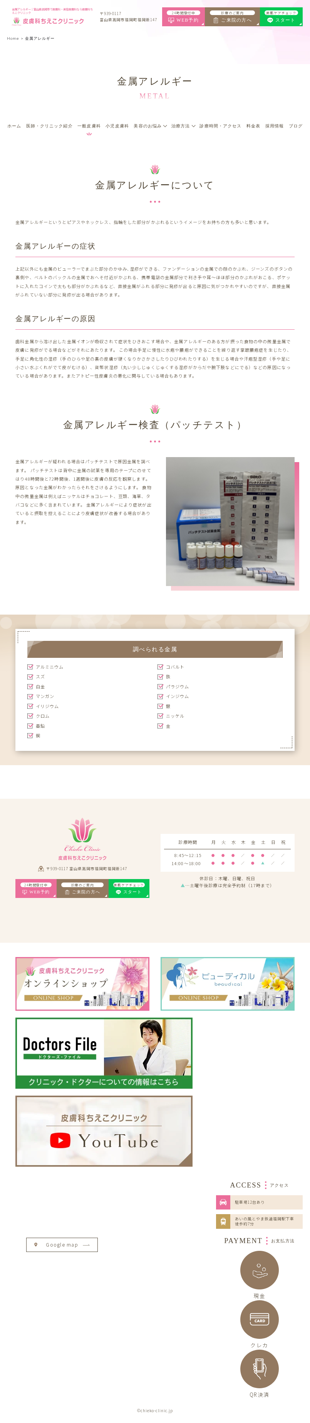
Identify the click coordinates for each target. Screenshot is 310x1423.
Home (13, 38)
